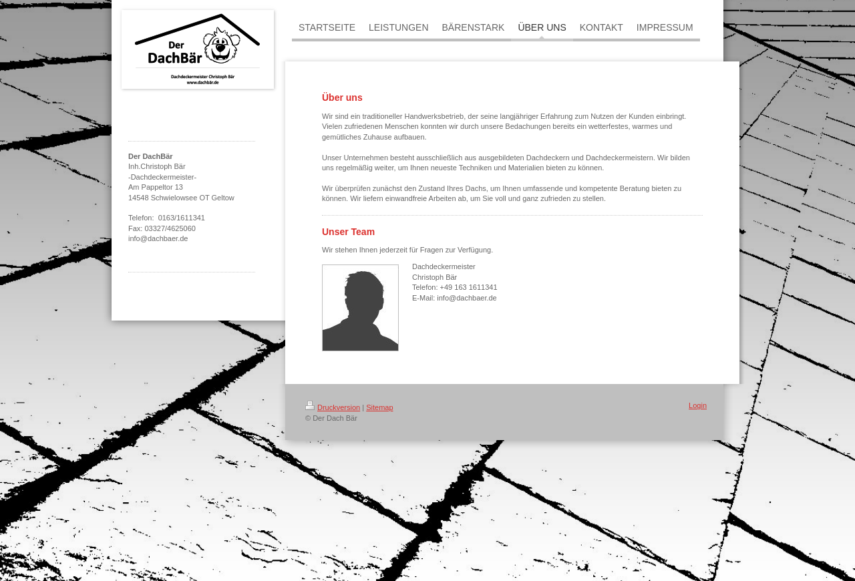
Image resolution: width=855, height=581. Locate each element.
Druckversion (332, 407)
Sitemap (379, 407)
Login (698, 405)
